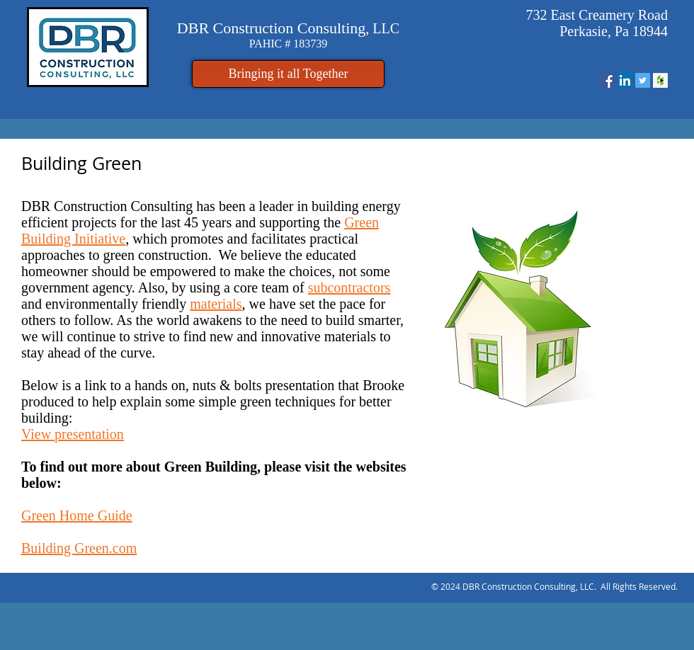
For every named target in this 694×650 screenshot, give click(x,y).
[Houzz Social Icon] (660, 80)
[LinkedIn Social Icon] (625, 80)
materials (215, 304)
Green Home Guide (76, 515)
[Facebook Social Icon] (607, 80)
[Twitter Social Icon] (642, 80)
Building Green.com (79, 548)
